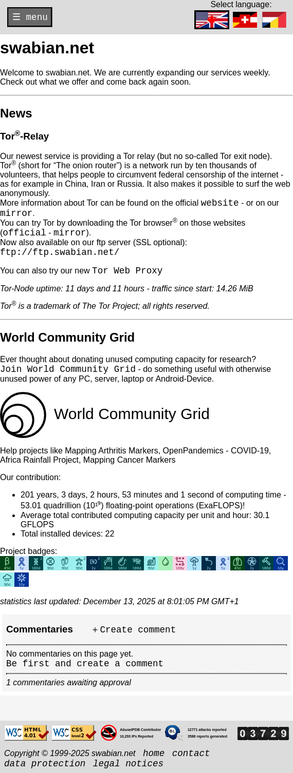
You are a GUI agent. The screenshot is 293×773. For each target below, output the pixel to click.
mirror (16, 213)
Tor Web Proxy (127, 271)
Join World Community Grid (68, 369)
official (24, 233)
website (220, 203)
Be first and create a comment (84, 664)
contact (191, 753)
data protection (44, 764)
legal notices (128, 764)
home (153, 753)
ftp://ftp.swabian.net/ (59, 252)
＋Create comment (133, 630)
